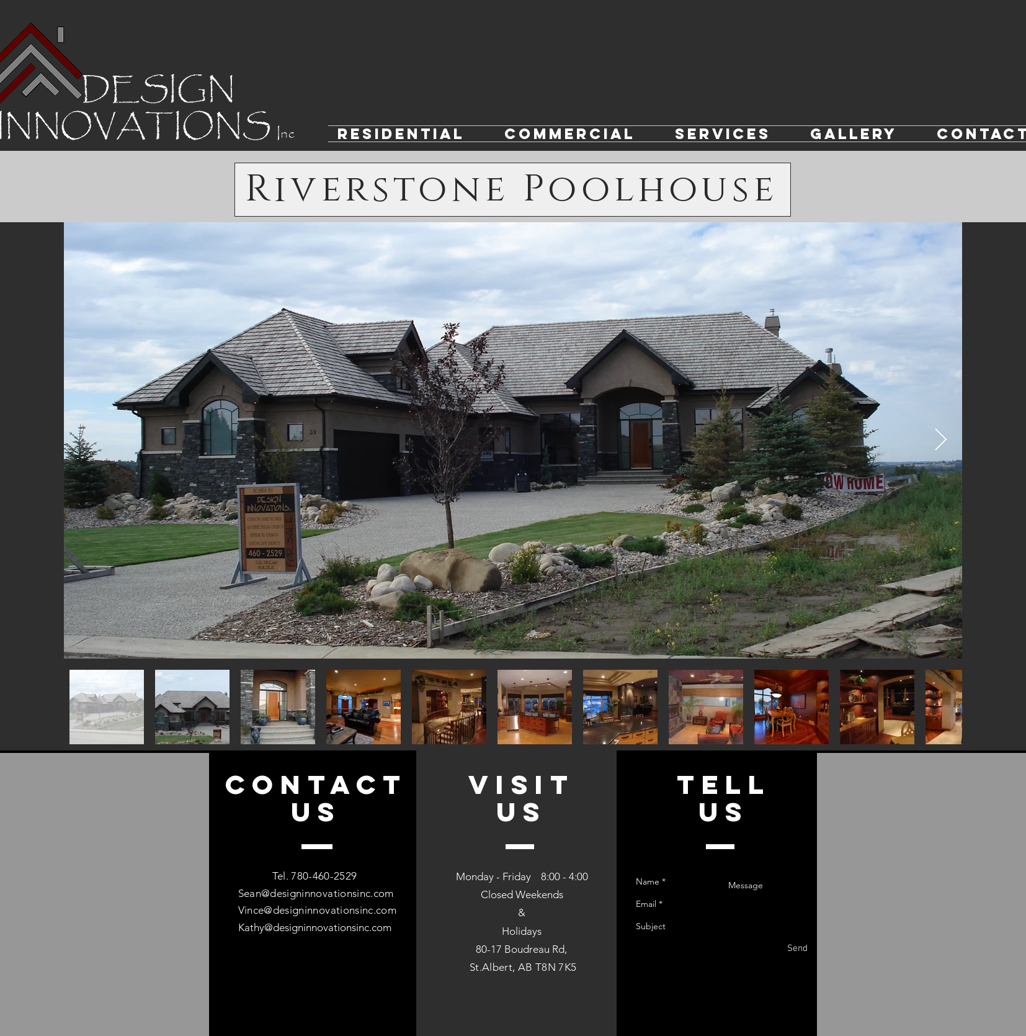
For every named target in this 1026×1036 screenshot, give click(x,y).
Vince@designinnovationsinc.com (317, 910)
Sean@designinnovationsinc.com (316, 893)
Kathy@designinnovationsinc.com (314, 927)
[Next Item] (941, 440)
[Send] (797, 948)
